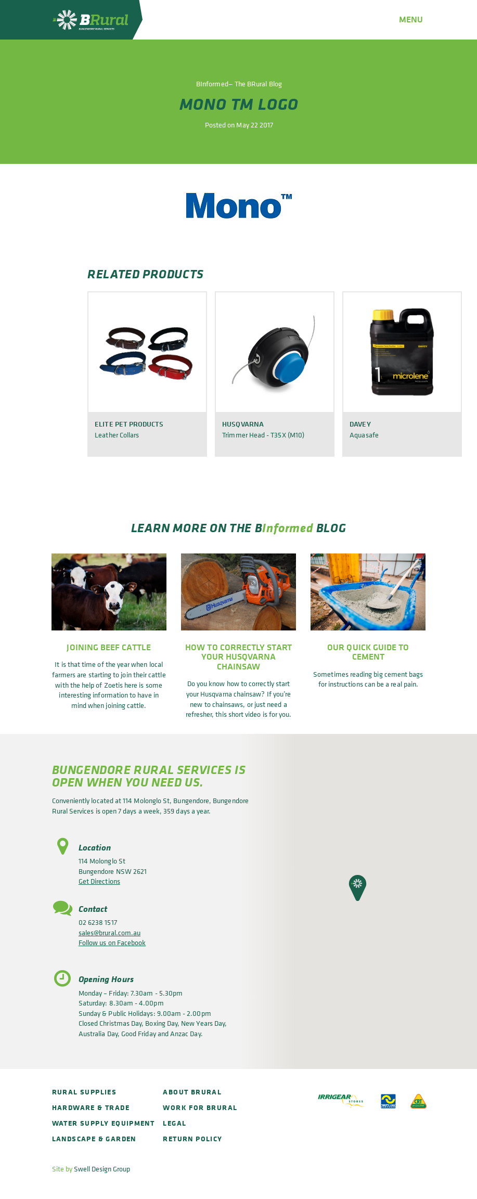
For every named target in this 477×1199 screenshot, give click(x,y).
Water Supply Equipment (103, 1123)
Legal (174, 1123)
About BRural (192, 1092)
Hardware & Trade (91, 1107)
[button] (358, 887)
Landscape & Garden (94, 1138)
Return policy (192, 1138)
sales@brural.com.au (109, 932)
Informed (287, 527)
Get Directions (99, 881)
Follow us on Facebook (112, 942)
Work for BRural (200, 1107)
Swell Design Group (102, 1169)
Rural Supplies (84, 1092)
